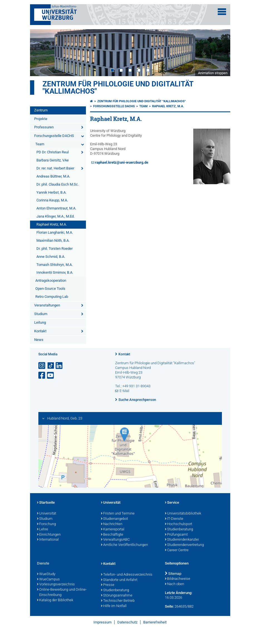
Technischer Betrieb (118, 600)
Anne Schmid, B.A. (50, 256)
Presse (107, 585)
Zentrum (41, 110)
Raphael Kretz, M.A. (51, 224)
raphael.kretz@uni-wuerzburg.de (121, 162)
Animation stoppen (212, 73)
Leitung (40, 322)
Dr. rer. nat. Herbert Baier (55, 168)
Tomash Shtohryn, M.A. (54, 265)
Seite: (169, 606)
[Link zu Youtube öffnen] (51, 375)
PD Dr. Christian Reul (52, 152)
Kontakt (40, 331)
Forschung (46, 524)
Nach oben (174, 584)
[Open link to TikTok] (51, 366)
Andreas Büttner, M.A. (53, 176)
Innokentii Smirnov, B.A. (54, 272)
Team (39, 144)
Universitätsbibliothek (183, 513)
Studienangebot (114, 518)
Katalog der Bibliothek (55, 600)
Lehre (42, 529)
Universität (46, 513)
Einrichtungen (49, 534)
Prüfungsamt (176, 534)
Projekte (40, 119)
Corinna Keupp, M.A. (52, 200)
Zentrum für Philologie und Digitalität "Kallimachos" (118, 87)
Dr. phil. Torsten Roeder (54, 248)
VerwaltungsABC (115, 539)
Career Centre (177, 550)
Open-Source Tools (50, 288)
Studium (40, 314)
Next (220, 52)
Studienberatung (179, 529)
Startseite (46, 502)
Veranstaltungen (47, 305)
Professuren (44, 127)
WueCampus (48, 579)
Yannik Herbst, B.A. (51, 192)
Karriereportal (112, 529)
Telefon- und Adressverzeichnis (126, 574)
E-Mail (124, 391)
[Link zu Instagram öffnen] (42, 366)
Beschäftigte (112, 534)
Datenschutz (127, 622)
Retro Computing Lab (51, 296)
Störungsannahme (116, 595)
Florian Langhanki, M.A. (54, 232)
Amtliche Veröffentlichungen (124, 545)
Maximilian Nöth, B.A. (53, 240)
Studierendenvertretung (184, 545)
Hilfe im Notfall (114, 606)
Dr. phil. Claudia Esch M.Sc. (57, 184)
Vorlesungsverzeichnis (56, 584)
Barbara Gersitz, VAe (52, 160)
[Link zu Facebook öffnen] (42, 375)
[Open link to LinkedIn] (59, 366)
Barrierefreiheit (155, 622)
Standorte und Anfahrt (119, 580)
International (48, 539)
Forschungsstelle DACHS (54, 136)
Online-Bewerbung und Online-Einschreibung (62, 592)
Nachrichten (111, 524)
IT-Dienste (174, 518)
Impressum (102, 622)
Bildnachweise (177, 578)
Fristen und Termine (118, 513)
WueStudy (46, 574)
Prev (40, 52)
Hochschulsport (178, 524)
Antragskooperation (50, 280)
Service (172, 502)
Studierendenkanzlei (182, 539)
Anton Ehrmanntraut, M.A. (56, 208)
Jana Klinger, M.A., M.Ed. (55, 216)
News (38, 340)
